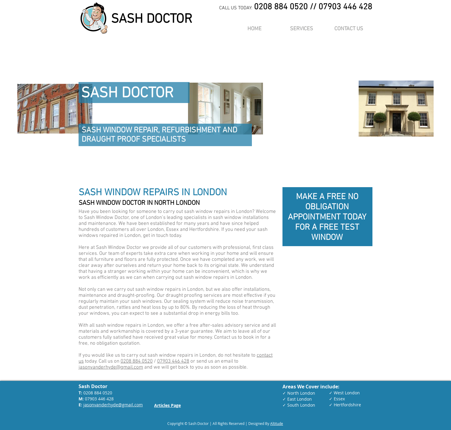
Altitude (276, 423)
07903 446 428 (173, 361)
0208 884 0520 (137, 361)
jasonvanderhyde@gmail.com (111, 367)
